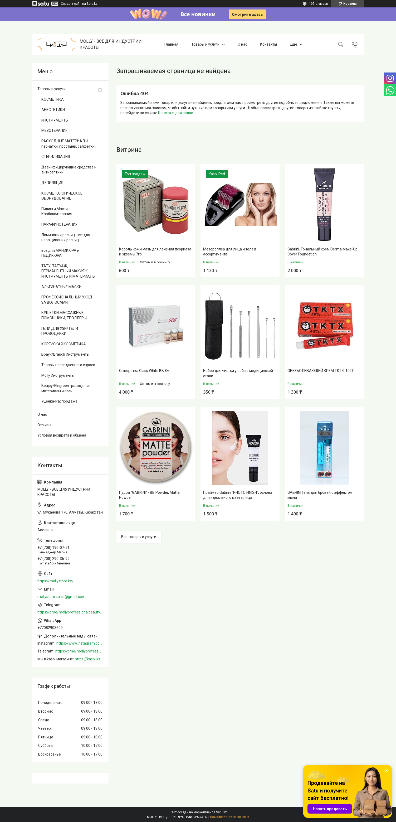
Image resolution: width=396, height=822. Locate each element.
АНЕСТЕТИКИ (53, 110)
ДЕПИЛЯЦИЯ (52, 183)
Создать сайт (71, 4)
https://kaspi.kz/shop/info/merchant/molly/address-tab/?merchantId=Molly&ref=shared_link (89, 659)
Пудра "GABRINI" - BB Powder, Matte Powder (149, 495)
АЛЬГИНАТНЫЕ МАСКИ (61, 287)
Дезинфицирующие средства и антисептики (68, 170)
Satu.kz (221, 812)
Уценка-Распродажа (59, 401)
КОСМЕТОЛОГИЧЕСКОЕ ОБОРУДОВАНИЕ (61, 196)
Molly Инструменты (57, 375)
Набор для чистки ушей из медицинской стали (238, 373)
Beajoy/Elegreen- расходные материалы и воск (65, 388)
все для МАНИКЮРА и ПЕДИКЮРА (60, 253)
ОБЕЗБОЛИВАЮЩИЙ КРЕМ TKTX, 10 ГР (321, 371)
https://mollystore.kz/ (55, 581)
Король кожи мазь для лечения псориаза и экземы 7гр (155, 252)
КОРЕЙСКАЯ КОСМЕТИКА (63, 344)
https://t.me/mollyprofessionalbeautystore (70, 612)
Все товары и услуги (138, 537)
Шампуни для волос (176, 113)
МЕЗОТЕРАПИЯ (54, 130)
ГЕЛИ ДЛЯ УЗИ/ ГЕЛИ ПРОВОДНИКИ (59, 331)
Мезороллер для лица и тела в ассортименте (229, 252)
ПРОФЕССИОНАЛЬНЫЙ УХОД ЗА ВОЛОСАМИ (66, 299)
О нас (242, 44)
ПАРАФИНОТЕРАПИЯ (59, 224)
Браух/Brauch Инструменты (65, 354)
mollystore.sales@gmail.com (61, 596)
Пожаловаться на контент (229, 817)
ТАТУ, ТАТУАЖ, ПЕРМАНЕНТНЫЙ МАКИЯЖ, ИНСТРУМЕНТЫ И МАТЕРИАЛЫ (68, 271)
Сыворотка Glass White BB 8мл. (145, 371)
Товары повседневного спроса (68, 365)
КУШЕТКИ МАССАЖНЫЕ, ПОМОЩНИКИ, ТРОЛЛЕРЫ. (64, 315)
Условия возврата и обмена (61, 435)
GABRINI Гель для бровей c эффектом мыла (320, 495)
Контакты (268, 44)
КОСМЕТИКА (52, 99)
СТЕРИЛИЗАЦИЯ (55, 156)
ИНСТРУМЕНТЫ (55, 120)
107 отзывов (318, 4)
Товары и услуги (205, 44)
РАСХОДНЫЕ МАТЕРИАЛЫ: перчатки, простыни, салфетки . (68, 143)
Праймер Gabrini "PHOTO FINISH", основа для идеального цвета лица (237, 495)
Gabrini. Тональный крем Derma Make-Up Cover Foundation (322, 252)
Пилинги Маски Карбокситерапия (56, 211)
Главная (171, 44)
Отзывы (44, 425)
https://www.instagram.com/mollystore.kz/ (79, 643)
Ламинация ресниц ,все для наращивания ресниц (65, 237)
